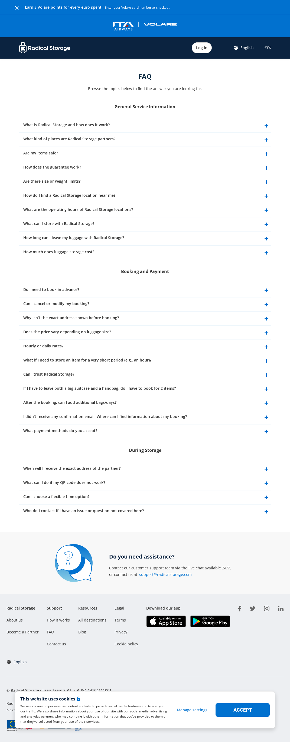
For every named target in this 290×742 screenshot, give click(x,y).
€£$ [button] (266, 47)
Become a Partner (22, 632)
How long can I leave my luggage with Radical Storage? (146, 238)
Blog (82, 632)
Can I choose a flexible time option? (146, 497)
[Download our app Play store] (210, 621)
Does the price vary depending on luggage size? (146, 332)
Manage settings (192, 709)
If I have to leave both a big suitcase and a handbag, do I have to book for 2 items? (146, 389)
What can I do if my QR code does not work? (146, 483)
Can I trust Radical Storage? (146, 375)
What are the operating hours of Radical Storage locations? (146, 210)
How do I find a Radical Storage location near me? (146, 196)
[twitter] (252, 607)
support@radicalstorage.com (165, 574)
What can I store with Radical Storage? (146, 224)
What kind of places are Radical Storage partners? (146, 139)
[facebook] (239, 607)
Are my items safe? (146, 153)
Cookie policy (126, 643)
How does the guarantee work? (146, 167)
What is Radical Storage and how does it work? (146, 125)
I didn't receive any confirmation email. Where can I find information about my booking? (146, 417)
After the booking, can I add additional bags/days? (146, 403)
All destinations (92, 620)
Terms (120, 620)
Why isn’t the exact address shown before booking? (146, 318)
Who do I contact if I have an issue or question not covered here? (146, 511)
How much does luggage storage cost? (146, 252)
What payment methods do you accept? (146, 431)
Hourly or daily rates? (146, 346)
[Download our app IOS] (166, 621)
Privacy (121, 632)
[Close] (17, 7)
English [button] (243, 48)
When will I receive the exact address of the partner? (146, 469)
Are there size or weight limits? (146, 182)
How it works (58, 620)
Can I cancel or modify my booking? (146, 304)
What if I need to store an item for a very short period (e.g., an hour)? (146, 360)
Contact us (56, 643)
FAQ (50, 632)
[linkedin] (281, 607)
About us (14, 620)
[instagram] (266, 607)
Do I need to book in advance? (146, 290)
